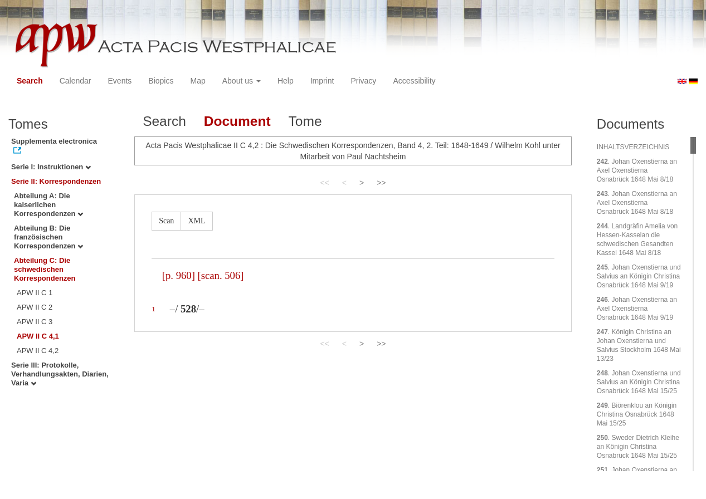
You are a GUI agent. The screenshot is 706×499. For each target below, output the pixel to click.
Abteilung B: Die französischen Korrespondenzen (48, 237)
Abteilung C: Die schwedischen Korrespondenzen (45, 269)
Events (120, 80)
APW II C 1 (34, 292)
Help (285, 80)
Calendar (75, 80)
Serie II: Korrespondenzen (56, 181)
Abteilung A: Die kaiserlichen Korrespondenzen (48, 205)
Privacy (363, 80)
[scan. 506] (221, 275)
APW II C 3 (34, 321)
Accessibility (414, 80)
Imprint (322, 80)
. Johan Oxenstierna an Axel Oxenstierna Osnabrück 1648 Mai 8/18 (637, 170)
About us (241, 80)
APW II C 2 (34, 307)
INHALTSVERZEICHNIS (633, 147)
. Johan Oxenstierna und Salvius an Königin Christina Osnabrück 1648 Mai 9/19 (639, 276)
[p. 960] (178, 275)
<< (324, 182)
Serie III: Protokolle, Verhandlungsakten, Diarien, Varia (60, 374)
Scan (166, 221)
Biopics (160, 80)
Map (197, 80)
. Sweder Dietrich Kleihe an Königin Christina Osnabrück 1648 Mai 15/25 (638, 446)
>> (381, 182)
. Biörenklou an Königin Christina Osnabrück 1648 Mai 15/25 (636, 414)
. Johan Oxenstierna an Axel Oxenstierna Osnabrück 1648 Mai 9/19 (637, 308)
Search (30, 80)
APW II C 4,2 (38, 350)
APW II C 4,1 (38, 336)
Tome (305, 121)
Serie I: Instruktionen (51, 167)
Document (237, 121)
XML (196, 221)
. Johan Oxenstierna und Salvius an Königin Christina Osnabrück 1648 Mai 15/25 (639, 382)
